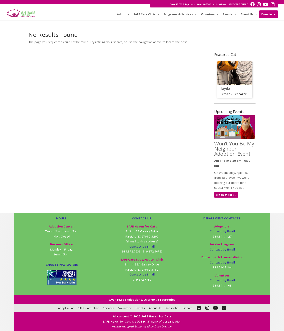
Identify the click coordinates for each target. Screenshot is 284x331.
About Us (248, 14)
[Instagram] (207, 308)
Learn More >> (226, 194)
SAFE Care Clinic (147, 14)
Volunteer (210, 14)
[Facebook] (199, 308)
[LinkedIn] (224, 308)
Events (229, 14)
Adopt (123, 14)
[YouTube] (215, 308)
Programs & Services (180, 14)
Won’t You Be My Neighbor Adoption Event (234, 148)
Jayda (225, 88)
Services (108, 308)
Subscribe (172, 308)
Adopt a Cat (66, 308)
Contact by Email (222, 231)
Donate (268, 14)
